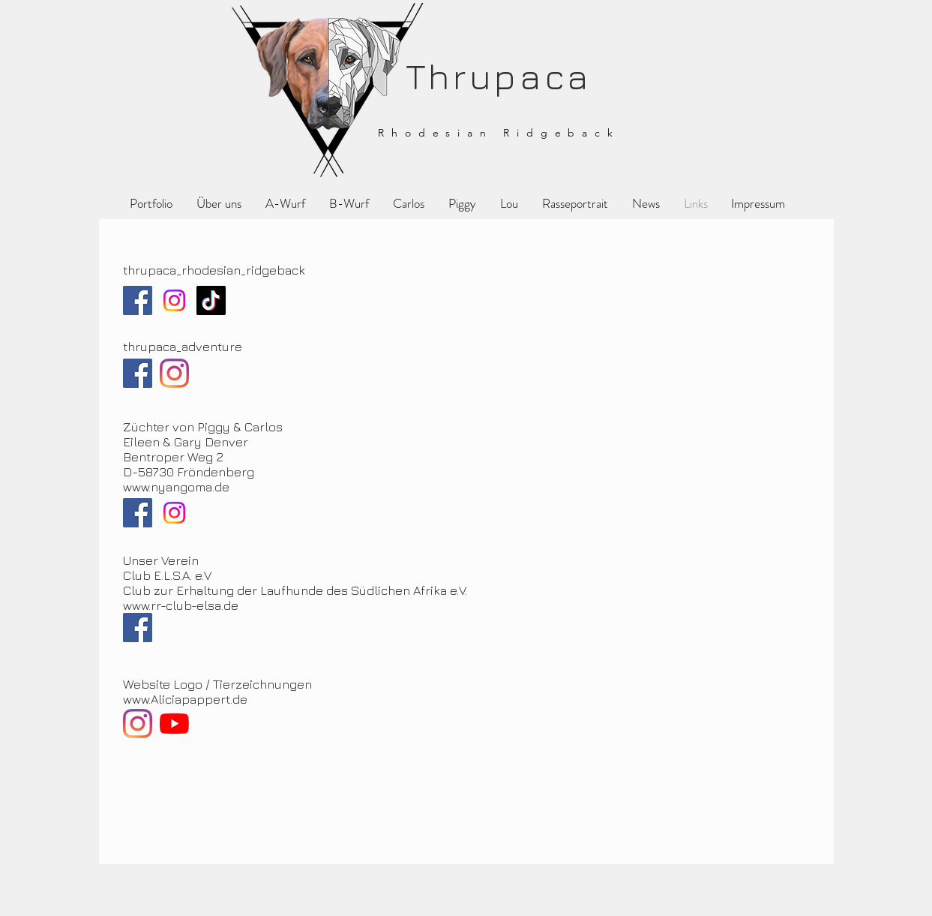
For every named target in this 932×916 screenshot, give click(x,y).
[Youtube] (174, 723)
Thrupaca (492, 76)
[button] (462, 203)
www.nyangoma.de (176, 486)
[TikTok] (211, 300)
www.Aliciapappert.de (185, 699)
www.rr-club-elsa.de (180, 605)
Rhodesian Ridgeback (498, 133)
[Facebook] (137, 300)
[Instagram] (174, 300)
